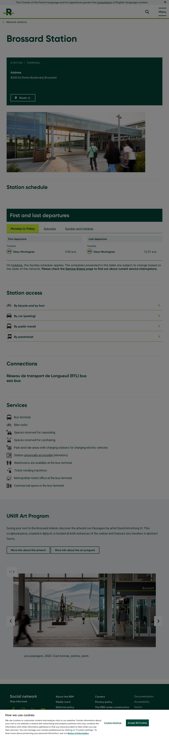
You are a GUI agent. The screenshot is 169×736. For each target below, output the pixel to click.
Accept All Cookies (137, 725)
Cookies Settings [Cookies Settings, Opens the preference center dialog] (112, 725)
